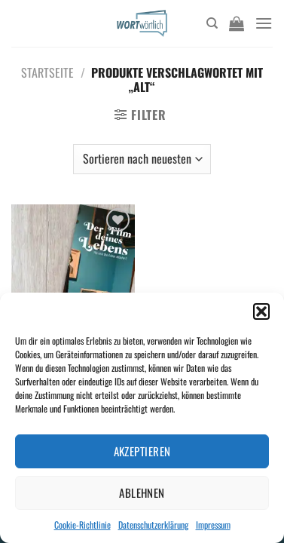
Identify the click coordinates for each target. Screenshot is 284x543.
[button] (261, 311)
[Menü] (264, 23)
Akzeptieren (142, 451)
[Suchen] (212, 23)
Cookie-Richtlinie (82, 524)
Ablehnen (142, 492)
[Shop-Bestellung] (141, 159)
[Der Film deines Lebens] (73, 278)
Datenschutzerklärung (153, 524)
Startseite (47, 72)
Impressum (213, 524)
